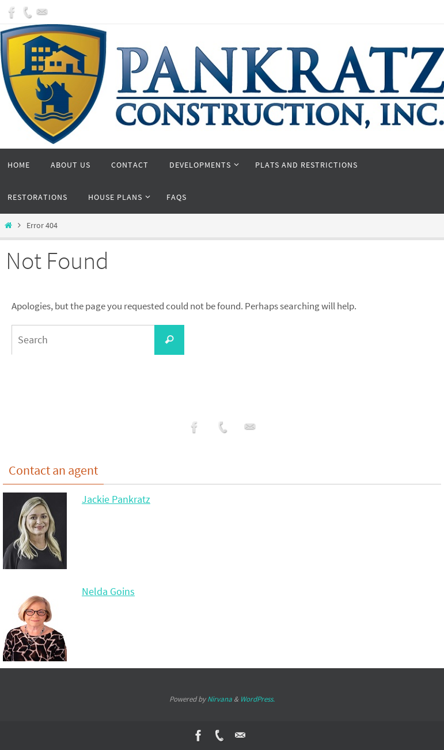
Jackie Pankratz (116, 499)
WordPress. (257, 699)
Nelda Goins (108, 591)
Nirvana (219, 699)
